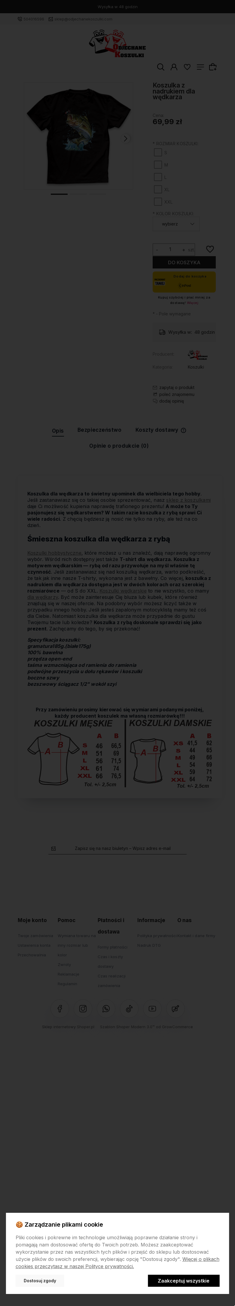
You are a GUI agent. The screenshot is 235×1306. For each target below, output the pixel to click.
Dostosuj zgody (40, 1280)
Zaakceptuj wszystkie (183, 1281)
